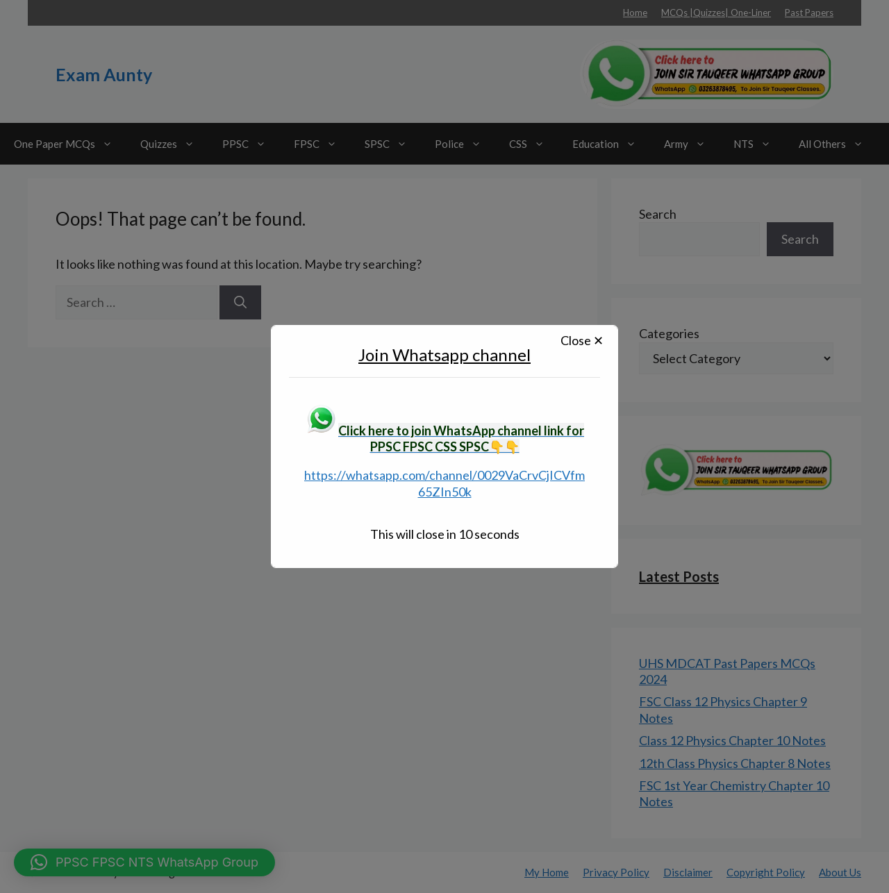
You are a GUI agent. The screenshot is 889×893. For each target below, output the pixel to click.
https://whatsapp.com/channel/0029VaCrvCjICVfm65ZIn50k (444, 483)
